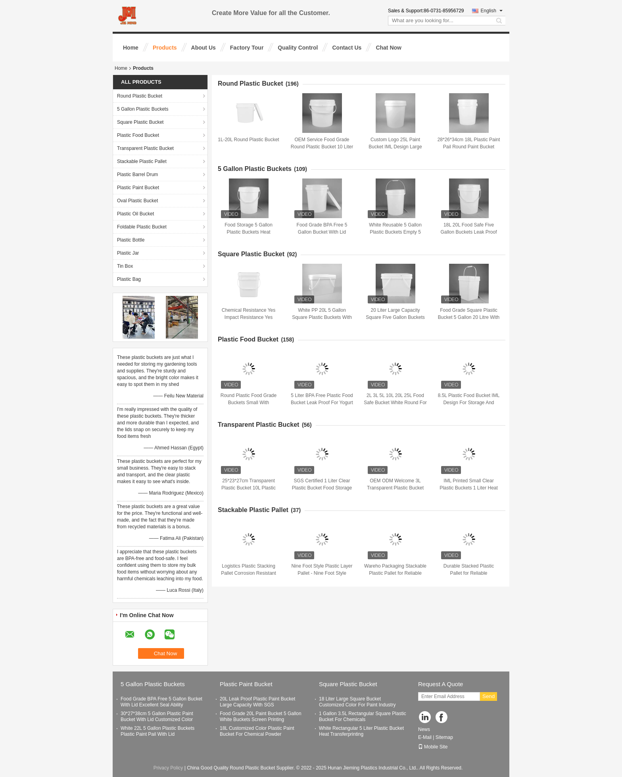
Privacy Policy (168, 768)
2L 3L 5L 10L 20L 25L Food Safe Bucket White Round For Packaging (395, 402)
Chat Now (388, 47)
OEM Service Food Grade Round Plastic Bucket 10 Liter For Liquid (322, 147)
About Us (203, 47)
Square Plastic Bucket (140, 122)
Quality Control (298, 47)
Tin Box (125, 266)
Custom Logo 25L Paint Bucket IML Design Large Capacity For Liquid (395, 147)
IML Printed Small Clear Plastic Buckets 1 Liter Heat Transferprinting (469, 488)
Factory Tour (247, 47)
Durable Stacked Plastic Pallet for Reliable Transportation (468, 573)
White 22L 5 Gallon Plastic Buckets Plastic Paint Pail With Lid (157, 731)
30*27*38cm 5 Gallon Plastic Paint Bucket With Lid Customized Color (157, 716)
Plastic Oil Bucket (135, 214)
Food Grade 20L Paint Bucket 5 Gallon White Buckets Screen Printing (260, 716)
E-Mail (425, 737)
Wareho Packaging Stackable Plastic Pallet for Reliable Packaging (395, 573)
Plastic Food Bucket (138, 135)
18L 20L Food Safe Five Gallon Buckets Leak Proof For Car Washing (468, 232)
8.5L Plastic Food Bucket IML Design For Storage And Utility (469, 402)
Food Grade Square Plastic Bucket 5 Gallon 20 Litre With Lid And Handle (468, 317)
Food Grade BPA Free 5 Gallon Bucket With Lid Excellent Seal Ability (322, 232)
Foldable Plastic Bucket (142, 227)
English (492, 10)
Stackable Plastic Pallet (142, 161)
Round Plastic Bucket (139, 96)
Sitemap (444, 737)
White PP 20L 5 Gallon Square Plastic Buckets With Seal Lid (322, 317)
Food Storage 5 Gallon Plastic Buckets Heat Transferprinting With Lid (248, 232)
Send (488, 696)
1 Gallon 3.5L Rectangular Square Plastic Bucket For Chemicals (362, 716)
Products (165, 47)
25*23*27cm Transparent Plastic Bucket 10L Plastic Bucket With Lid (248, 488)
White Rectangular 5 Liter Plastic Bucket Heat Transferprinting (361, 731)
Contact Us (346, 47)
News (424, 729)
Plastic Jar (128, 253)
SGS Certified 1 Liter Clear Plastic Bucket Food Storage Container (322, 488)
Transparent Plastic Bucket (145, 148)
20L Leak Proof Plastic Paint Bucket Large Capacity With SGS (257, 702)
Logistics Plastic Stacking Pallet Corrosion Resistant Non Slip (248, 573)
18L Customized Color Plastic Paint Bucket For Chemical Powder (257, 731)
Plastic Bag (129, 279)
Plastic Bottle (130, 240)
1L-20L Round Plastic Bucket (248, 139)
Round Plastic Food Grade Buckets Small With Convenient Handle (248, 402)
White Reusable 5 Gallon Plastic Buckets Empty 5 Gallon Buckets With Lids (395, 232)
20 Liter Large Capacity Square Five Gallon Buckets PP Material (395, 317)
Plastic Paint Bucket (138, 187)
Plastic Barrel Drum (137, 174)
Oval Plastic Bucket (137, 200)
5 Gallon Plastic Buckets (142, 109)
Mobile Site (432, 747)
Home (130, 47)
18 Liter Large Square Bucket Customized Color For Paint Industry (357, 702)
